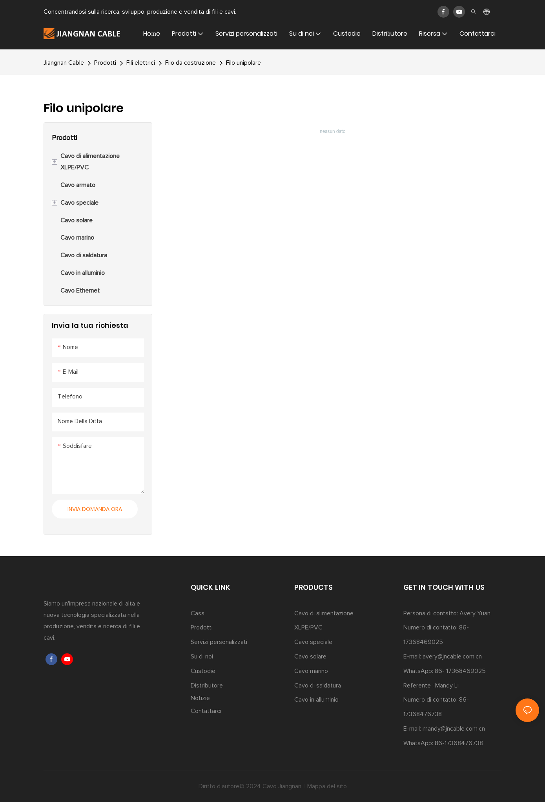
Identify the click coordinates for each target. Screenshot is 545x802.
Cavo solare (310, 656)
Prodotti (105, 63)
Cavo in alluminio (316, 700)
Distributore (207, 685)
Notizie (200, 698)
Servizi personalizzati (219, 642)
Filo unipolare (243, 63)
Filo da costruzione (190, 63)
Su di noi (202, 656)
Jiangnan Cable (64, 63)
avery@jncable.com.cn (452, 656)
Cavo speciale (313, 642)
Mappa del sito (327, 786)
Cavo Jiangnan (282, 786)
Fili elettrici (140, 63)
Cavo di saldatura (317, 685)
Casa (197, 613)
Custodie (203, 671)
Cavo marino (311, 671)
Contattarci (206, 711)
